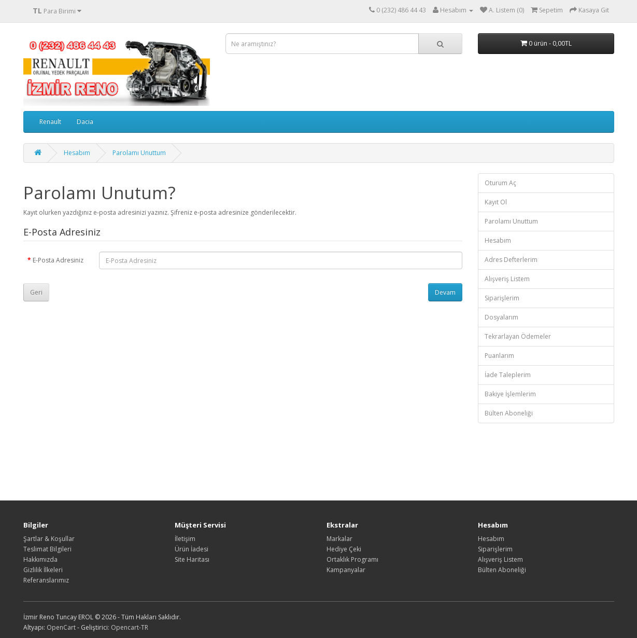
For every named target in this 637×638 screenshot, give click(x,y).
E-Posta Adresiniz (58, 260)
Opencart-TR (129, 627)
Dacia (85, 121)
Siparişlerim (502, 298)
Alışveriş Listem (507, 278)
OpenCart (61, 627)
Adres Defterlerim (511, 259)
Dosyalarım (501, 317)
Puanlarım (499, 355)
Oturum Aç (500, 182)
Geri (36, 292)
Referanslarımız (46, 580)
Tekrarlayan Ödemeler (518, 336)
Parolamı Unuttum (139, 152)
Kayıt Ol (496, 202)
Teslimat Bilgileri (47, 549)
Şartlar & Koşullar (49, 538)
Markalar (339, 538)
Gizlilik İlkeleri (43, 569)
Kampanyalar (346, 569)
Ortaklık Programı (352, 559)
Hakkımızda (40, 559)
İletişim (185, 538)
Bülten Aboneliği (509, 413)
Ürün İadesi (191, 549)
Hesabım (77, 152)
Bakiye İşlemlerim (510, 394)
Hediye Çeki (344, 549)
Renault (50, 121)
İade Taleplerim (508, 374)
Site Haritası (192, 559)
